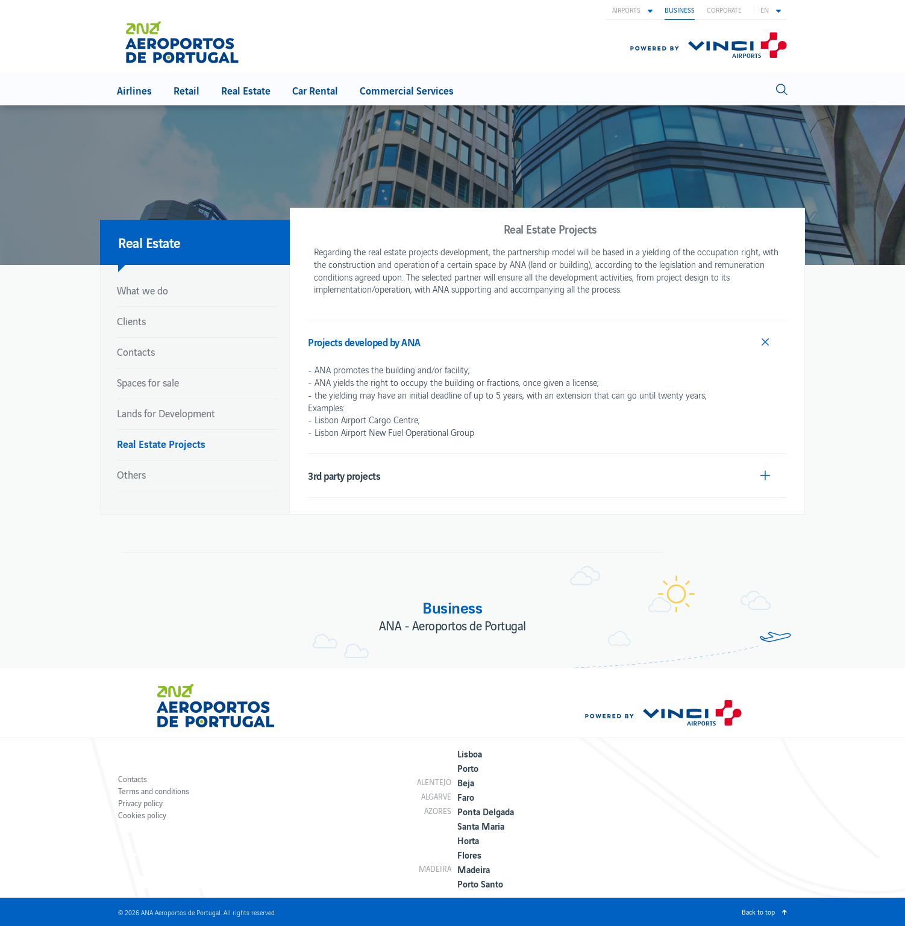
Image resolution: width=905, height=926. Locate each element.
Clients (131, 321)
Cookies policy (142, 815)
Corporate (724, 9)
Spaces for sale (148, 382)
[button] (632, 9)
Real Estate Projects (161, 443)
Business (680, 9)
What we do (142, 290)
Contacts (136, 351)
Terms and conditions (153, 791)
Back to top (758, 911)
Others (131, 474)
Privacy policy (140, 803)
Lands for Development (166, 413)
